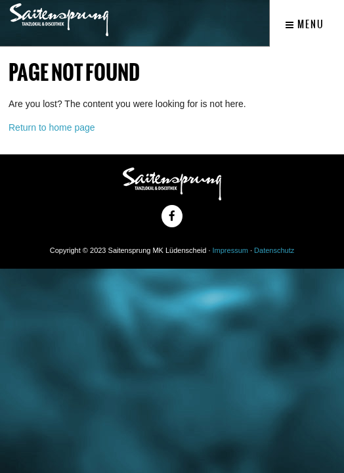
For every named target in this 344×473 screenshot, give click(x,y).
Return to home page (52, 127)
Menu (305, 24)
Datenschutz (274, 250)
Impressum (230, 250)
